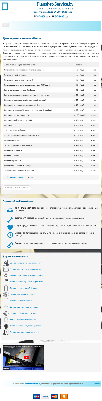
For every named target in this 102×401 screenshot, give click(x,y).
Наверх (97, 383)
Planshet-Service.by (32, 383)
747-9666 (40, 16)
